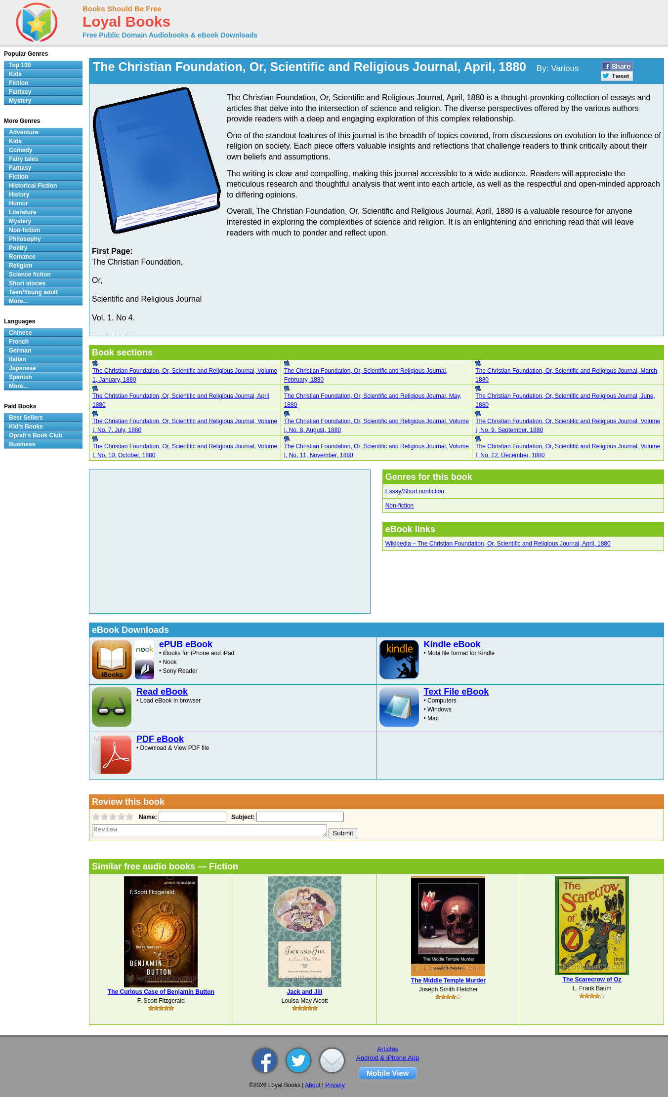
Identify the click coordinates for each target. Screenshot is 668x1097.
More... (18, 301)
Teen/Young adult (33, 292)
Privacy (334, 1085)
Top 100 (20, 65)
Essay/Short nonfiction (414, 491)
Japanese (22, 368)
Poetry (18, 247)
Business (22, 444)
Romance (22, 256)
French (19, 341)
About (312, 1085)
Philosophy (25, 238)
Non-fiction (399, 505)
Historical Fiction (33, 185)
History (19, 194)
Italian (17, 359)
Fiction (18, 82)
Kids (15, 74)
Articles (387, 1049)
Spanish (20, 377)
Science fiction (30, 274)
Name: (147, 817)
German (20, 350)
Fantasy (20, 91)
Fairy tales (23, 159)
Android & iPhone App (387, 1057)
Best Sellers (26, 417)
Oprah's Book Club (35, 435)
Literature (22, 212)
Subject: (242, 817)
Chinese (20, 332)
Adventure (23, 132)
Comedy (20, 150)
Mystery (20, 100)
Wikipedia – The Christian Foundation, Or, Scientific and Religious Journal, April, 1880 (498, 543)
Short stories (27, 283)
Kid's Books (26, 426)
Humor (18, 203)
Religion (20, 265)
